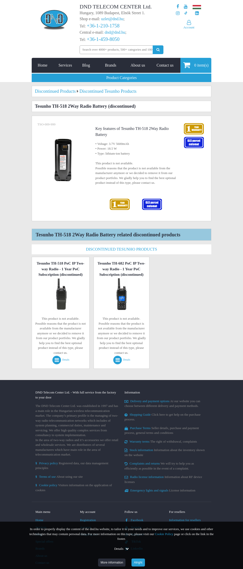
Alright (138, 562)
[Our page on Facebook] (178, 6)
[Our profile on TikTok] (185, 13)
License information (159, 490)
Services (65, 65)
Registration (88, 520)
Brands (110, 65)
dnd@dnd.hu (115, 32)
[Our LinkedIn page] (197, 13)
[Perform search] (158, 49)
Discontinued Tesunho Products (121, 249)
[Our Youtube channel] (186, 6)
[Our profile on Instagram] (178, 13)
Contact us (164, 65)
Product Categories (121, 78)
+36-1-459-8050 (103, 39)
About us (137, 65)
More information (112, 562)
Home (42, 65)
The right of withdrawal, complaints (160, 441)
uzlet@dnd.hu (112, 19)
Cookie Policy (164, 534)
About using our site (59, 476)
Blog (86, 65)
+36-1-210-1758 (103, 25)
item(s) (195, 65)
